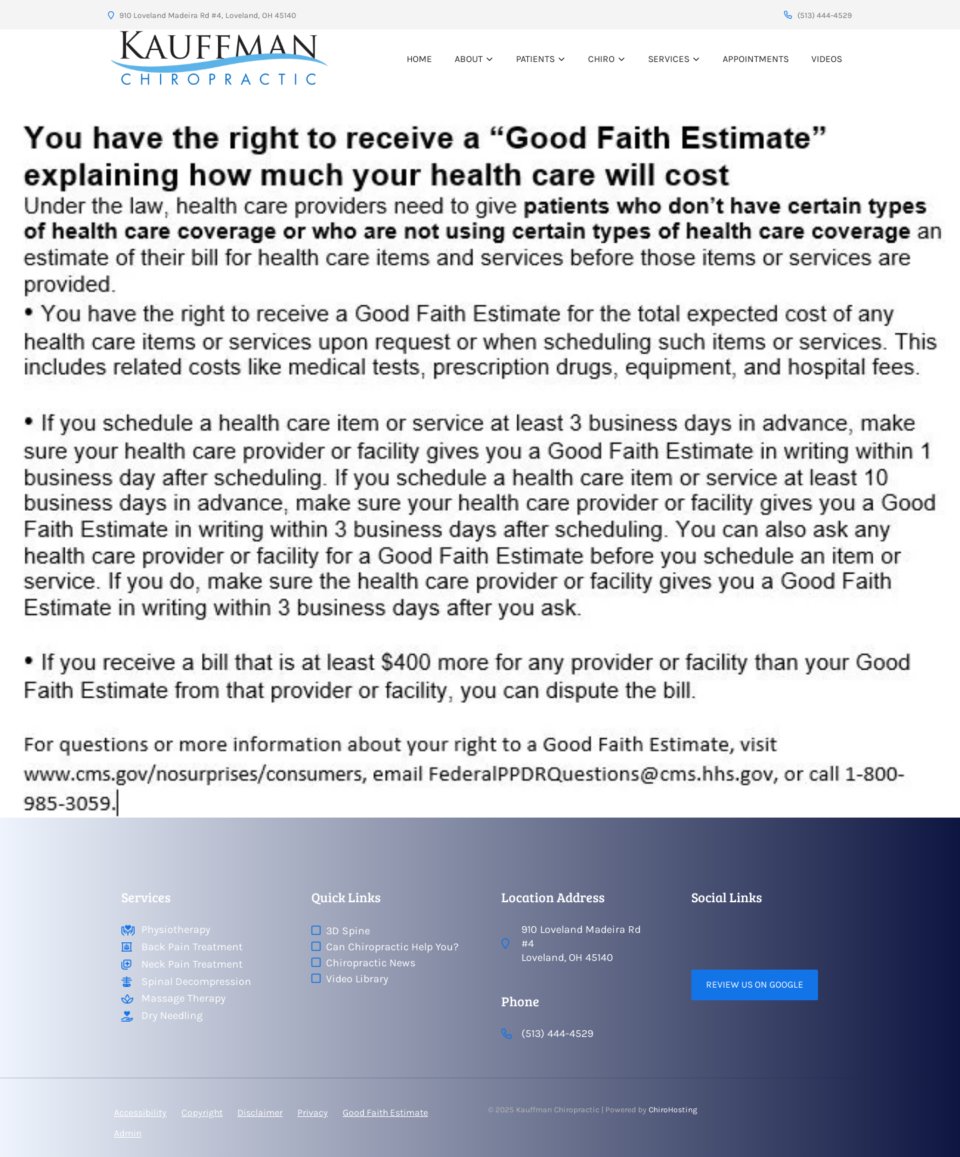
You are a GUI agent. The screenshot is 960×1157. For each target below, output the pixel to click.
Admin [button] (127, 1133)
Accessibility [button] (140, 1112)
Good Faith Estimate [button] (385, 1112)
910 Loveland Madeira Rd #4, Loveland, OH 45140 (202, 15)
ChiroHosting (673, 1109)
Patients (535, 59)
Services (668, 59)
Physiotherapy (175, 929)
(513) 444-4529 (818, 15)
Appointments (756, 59)
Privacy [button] (312, 1112)
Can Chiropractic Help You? (392, 946)
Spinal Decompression (196, 981)
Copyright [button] (202, 1112)
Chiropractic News (370, 962)
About (469, 59)
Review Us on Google (754, 984)
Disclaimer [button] (260, 1112)
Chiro (601, 59)
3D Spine (348, 930)
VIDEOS (826, 59)
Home (419, 59)
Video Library (357, 978)
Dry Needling (172, 1015)
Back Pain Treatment (192, 946)
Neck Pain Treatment (192, 964)
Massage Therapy (183, 998)
